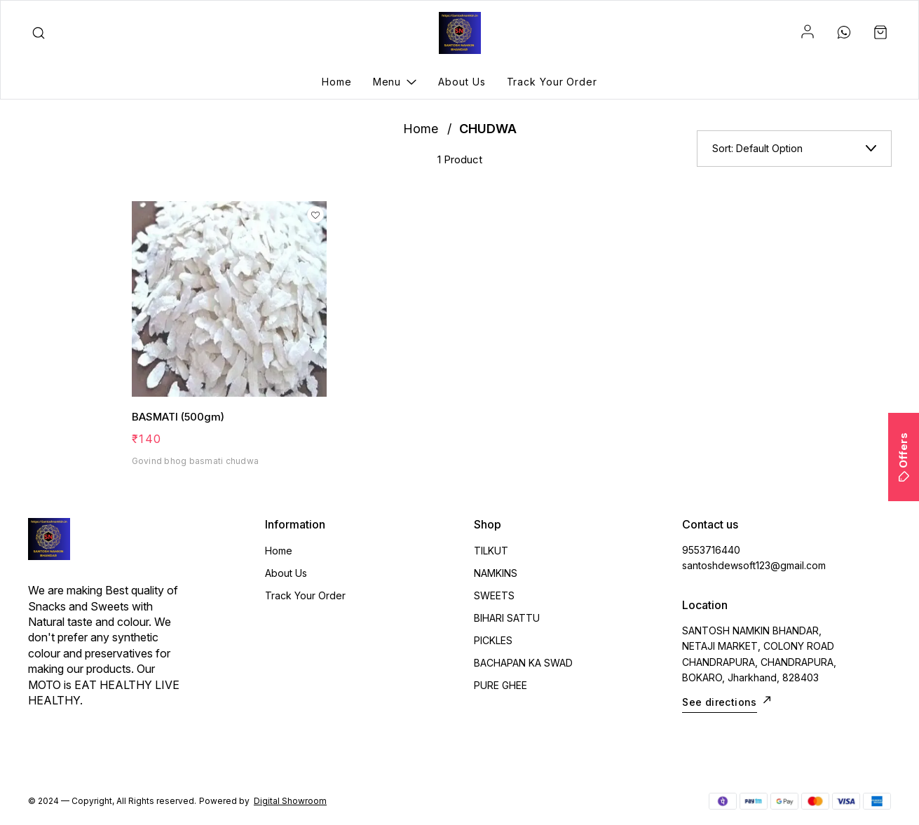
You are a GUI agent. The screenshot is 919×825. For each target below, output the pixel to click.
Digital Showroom (290, 801)
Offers (903, 457)
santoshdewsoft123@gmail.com (754, 565)
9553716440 (711, 550)
